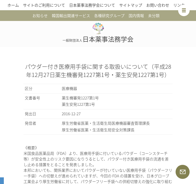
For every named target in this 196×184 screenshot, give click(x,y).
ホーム (13, 5)
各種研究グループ (109, 15)
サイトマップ (130, 5)
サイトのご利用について (44, 5)
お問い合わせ (157, 5)
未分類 (154, 15)
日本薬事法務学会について (92, 5)
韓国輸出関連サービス (71, 15)
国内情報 (136, 15)
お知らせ (40, 15)
